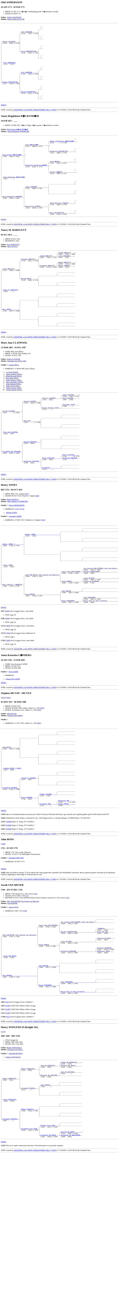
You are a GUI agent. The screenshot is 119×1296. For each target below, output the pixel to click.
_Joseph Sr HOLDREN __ (29, 861)
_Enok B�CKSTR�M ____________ (37, 161)
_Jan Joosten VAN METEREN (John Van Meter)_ (100, 635)
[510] (35, 983)
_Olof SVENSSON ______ (29, 33)
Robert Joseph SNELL (14, 431)
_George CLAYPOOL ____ (32, 446)
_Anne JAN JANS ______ (105, 1024)
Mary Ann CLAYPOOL (10, 483)
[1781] (43, 578)
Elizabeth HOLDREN (15, 789)
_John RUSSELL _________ (49, 1194)
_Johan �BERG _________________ (62, 180)
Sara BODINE (12, 992)
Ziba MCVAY (12, 787)
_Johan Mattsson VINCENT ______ (61, 229)
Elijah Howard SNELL (14, 419)
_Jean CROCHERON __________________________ (100, 670)
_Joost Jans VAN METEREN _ (71, 639)
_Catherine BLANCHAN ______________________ (100, 651)
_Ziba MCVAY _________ (10, 824)
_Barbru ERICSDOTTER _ (10, 94)
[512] (67, 987)
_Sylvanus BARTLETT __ (29, 289)
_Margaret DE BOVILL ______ (71, 1171)
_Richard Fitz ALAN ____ (49, 1242)
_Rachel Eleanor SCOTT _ (51, 454)
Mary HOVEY (12, 275)
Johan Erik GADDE (13, 753)
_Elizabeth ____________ (51, 526)
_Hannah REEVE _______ (66, 892)
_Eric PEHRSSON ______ (29, 82)
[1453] (3, 771)
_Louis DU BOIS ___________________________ (100, 647)
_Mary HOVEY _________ (10, 349)
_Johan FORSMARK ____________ (36, 209)
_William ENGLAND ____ (32, 495)
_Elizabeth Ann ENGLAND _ (12, 506)
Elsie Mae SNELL (12, 421)
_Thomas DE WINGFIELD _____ (71, 1167)
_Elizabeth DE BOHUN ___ (49, 1254)
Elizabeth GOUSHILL (15, 1154)
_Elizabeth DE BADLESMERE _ (71, 1254)
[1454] (8, 771)
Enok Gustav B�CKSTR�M (17, 145)
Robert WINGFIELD (14, 1152)
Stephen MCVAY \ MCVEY (12, 850)
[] (3, 685)
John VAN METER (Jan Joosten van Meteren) (23, 990)
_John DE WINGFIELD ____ (49, 1171)
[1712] (22, 567)
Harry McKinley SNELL (14, 425)
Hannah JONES (11, 571)
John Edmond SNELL (13, 427)
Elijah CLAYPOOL (14, 402)
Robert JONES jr (13, 558)
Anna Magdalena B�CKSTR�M (14, 198)
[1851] (38, 797)
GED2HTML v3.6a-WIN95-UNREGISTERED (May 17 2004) (35, 125)
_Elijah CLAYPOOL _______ (12, 458)
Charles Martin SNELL (14, 433)
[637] (27, 552)
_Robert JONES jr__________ (13, 606)
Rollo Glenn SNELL (13, 429)
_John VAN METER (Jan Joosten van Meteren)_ (42, 643)
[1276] (3, 1136)
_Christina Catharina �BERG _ (36, 184)
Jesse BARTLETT (13, 273)
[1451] (42, 782)
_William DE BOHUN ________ (71, 1250)
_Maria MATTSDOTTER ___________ (61, 240)
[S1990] (9, 911)
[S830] (7, 685)
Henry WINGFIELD (10, 1211)
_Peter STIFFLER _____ (70, 510)
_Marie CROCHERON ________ (71, 674)
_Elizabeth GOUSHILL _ (10, 1235)
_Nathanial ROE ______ (66, 889)
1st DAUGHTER (12, 416)
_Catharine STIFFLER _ (32, 518)
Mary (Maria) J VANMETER (17, 560)
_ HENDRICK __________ (105, 1020)
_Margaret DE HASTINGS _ (49, 1182)
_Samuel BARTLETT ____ (66, 293)
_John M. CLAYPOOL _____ (51, 442)
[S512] (7, 1106)
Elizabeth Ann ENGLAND (16, 404)
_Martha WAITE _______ (29, 312)
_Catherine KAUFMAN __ (70, 514)
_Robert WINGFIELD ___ (10, 1186)
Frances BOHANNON (16, 564)
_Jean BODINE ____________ (71, 662)
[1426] (3, 933)
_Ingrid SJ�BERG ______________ (62, 192)
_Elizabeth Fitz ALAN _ (29, 1246)
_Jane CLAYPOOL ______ (70, 442)
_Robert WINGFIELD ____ (29, 1174)
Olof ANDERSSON (9, 70)
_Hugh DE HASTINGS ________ (71, 1178)
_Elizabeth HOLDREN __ (10, 873)
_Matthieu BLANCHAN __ (105, 1043)
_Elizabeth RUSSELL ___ (29, 1198)
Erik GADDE (13, 745)
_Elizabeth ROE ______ (48, 892)
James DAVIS (13, 996)
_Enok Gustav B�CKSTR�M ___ (13, 172)
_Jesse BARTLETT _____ (10, 300)
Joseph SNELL (14, 408)
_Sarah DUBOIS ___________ (71, 651)
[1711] (17, 567)
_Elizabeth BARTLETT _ (48, 297)
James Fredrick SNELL (14, 418)
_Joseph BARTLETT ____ (66, 281)
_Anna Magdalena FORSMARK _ (13, 221)
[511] (27, 985)
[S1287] (8, 1110)
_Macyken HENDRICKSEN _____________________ (100, 639)
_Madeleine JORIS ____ (105, 1047)
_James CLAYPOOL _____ (70, 438)
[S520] (8, 707)
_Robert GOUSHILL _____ (29, 1223)
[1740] (24, 1000)
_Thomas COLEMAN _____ (48, 881)
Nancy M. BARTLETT (10, 326)
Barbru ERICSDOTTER (15, 19)
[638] (37, 554)
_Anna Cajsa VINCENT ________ (36, 233)
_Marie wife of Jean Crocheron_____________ (100, 674)
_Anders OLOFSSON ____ (10, 45)
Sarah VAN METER (10, 1053)
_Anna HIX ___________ (32, 470)
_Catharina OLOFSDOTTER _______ (61, 169)
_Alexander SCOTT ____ (70, 450)
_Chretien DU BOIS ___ (105, 1031)
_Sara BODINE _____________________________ (42, 666)
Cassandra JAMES (15, 575)
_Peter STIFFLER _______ (51, 514)
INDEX (3, 120)
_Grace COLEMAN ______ (29, 885)
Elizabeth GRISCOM (16, 947)
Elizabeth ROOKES (16, 1158)
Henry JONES (8, 631)
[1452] (38, 784)
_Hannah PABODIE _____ (66, 297)
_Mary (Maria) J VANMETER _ (13, 655)
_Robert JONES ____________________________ (42, 594)
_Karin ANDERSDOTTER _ (29, 57)
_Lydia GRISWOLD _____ (66, 285)
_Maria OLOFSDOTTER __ (29, 105)
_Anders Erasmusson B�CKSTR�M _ (62, 157)
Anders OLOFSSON (14, 17)
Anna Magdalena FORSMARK (18, 147)
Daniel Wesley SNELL (14, 423)
